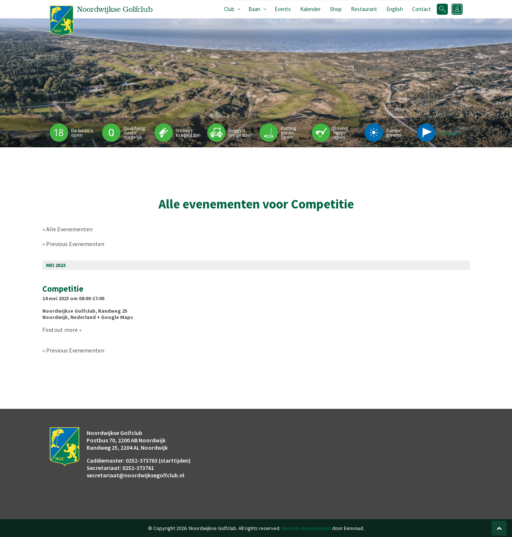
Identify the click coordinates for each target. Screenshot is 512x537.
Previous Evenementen (73, 244)
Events (283, 9)
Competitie (62, 289)
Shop (336, 9)
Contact (421, 9)
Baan (254, 9)
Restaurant (364, 9)
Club (229, 9)
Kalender (310, 9)
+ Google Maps (115, 317)
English (394, 9)
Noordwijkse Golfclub (68, 311)
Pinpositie (449, 133)
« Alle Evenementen (67, 229)
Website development (306, 528)
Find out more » (61, 329)
